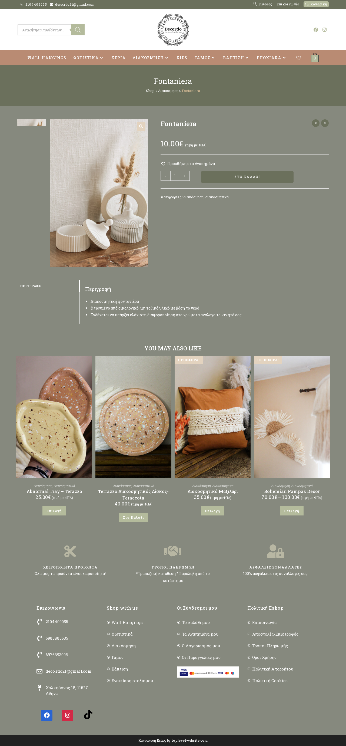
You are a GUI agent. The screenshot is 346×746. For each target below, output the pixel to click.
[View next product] (325, 123)
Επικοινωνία (288, 4)
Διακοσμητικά (217, 197)
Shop (150, 90)
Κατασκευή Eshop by (173, 740)
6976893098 (57, 654)
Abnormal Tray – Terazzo (54, 491)
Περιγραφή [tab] (31, 286)
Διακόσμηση (168, 90)
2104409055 (36, 4)
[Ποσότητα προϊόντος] (175, 176)
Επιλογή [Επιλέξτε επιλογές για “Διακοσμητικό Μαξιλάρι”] (212, 511)
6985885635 (57, 638)
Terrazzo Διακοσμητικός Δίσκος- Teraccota (133, 494)
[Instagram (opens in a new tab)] (324, 29)
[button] (141, 126)
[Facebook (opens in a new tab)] (315, 29)
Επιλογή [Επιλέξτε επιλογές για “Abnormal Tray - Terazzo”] (54, 511)
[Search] (78, 29)
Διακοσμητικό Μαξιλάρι (213, 491)
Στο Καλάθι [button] (133, 517)
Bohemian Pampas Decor (292, 491)
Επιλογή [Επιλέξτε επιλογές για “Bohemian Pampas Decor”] (291, 511)
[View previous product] (316, 123)
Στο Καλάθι (247, 177)
